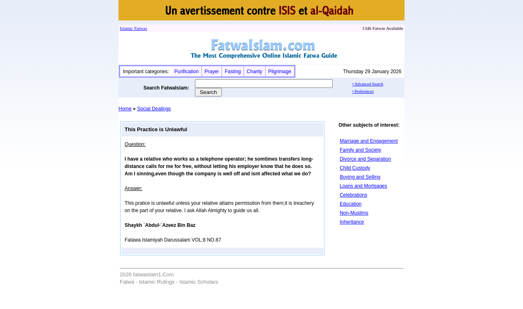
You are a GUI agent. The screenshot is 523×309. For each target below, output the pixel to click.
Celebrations (353, 195)
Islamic (126, 28)
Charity (254, 71)
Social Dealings (154, 109)
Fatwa (139, 28)
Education (350, 204)
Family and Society (360, 150)
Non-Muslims (354, 213)
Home (125, 109)
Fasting (233, 71)
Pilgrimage (279, 71)
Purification (186, 71)
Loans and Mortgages (363, 186)
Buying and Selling (360, 177)
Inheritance (352, 222)
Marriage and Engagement (369, 141)
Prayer (211, 71)
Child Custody (355, 168)
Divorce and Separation (365, 159)
